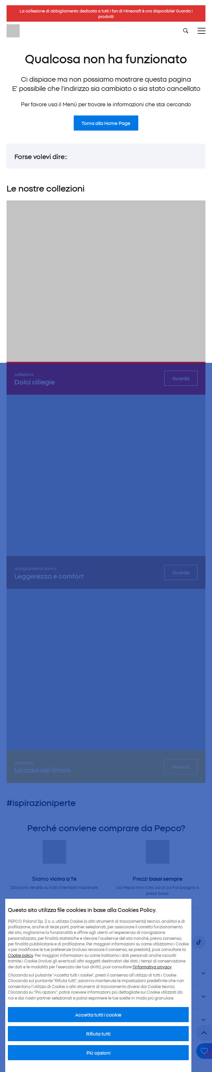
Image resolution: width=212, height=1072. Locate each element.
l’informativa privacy (152, 966)
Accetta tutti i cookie (98, 1014)
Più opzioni (98, 1052)
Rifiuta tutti (98, 1033)
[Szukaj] (186, 31)
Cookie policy (20, 955)
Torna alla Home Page (106, 123)
